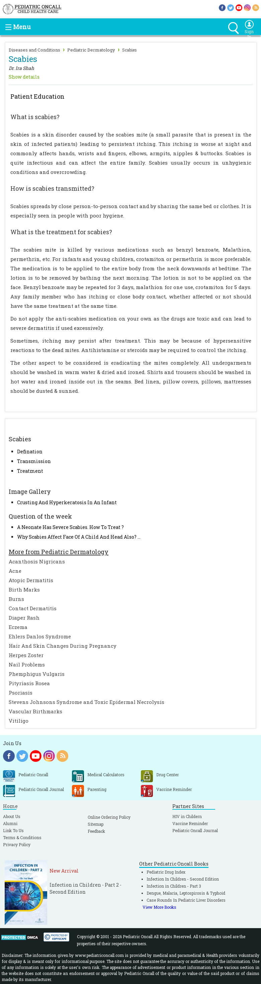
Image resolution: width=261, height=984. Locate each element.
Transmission (34, 461)
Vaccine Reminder (190, 823)
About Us (11, 816)
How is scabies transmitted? (52, 188)
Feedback (96, 831)
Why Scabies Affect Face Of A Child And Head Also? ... (79, 537)
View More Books (159, 907)
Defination (29, 451)
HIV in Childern (187, 816)
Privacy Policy (16, 844)
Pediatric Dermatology (91, 50)
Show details (24, 77)
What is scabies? (35, 117)
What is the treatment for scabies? (61, 232)
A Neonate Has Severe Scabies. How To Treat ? (70, 527)
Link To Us (13, 830)
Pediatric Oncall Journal (195, 830)
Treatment (30, 471)
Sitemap (95, 824)
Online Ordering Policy (109, 817)
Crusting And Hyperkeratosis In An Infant (67, 502)
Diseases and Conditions (34, 50)
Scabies (129, 50)
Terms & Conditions (22, 837)
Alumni (10, 823)
